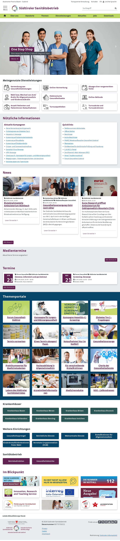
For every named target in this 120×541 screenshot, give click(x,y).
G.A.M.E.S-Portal (70, 151)
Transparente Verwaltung (80, 2)
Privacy (44, 530)
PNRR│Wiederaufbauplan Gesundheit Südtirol (81, 141)
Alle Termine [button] (111, 261)
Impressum (46, 535)
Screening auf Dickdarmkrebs (16, 144)
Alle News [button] (8, 243)
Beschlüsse (68, 135)
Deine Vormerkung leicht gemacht (18, 129)
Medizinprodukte (74, 391)
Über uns (14, 17)
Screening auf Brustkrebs (15, 141)
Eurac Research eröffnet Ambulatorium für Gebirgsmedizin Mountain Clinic (98, 207)
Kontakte (94, 2)
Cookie (44, 532)
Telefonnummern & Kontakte (74, 129)
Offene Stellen (69, 132)
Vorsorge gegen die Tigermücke (17, 163)
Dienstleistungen (63, 17)
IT (100, 2)
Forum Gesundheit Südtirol (74, 160)
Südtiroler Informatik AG (108, 536)
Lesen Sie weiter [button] (11, 222)
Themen (45, 17)
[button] (4, 47)
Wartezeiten (68, 144)
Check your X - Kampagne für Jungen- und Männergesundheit (28, 157)
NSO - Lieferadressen (103, 391)
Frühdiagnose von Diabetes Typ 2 (18, 132)
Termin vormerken (16, 343)
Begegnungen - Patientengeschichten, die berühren (25, 160)
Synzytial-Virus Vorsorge (15, 151)
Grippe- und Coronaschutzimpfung (18, 147)
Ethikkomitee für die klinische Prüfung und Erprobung (83, 147)
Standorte (29, 17)
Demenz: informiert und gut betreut (31, 278)
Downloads (109, 17)
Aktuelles (82, 17)
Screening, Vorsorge (82, 278)
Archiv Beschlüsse (70, 138)
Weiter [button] (14, 60)
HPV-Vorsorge (11, 154)
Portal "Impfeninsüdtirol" (73, 157)
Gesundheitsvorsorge (103, 343)
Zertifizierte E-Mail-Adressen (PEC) (77, 154)
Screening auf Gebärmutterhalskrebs (19, 138)
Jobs (95, 17)
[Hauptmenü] (5, 9)
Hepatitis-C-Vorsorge (13, 135)
